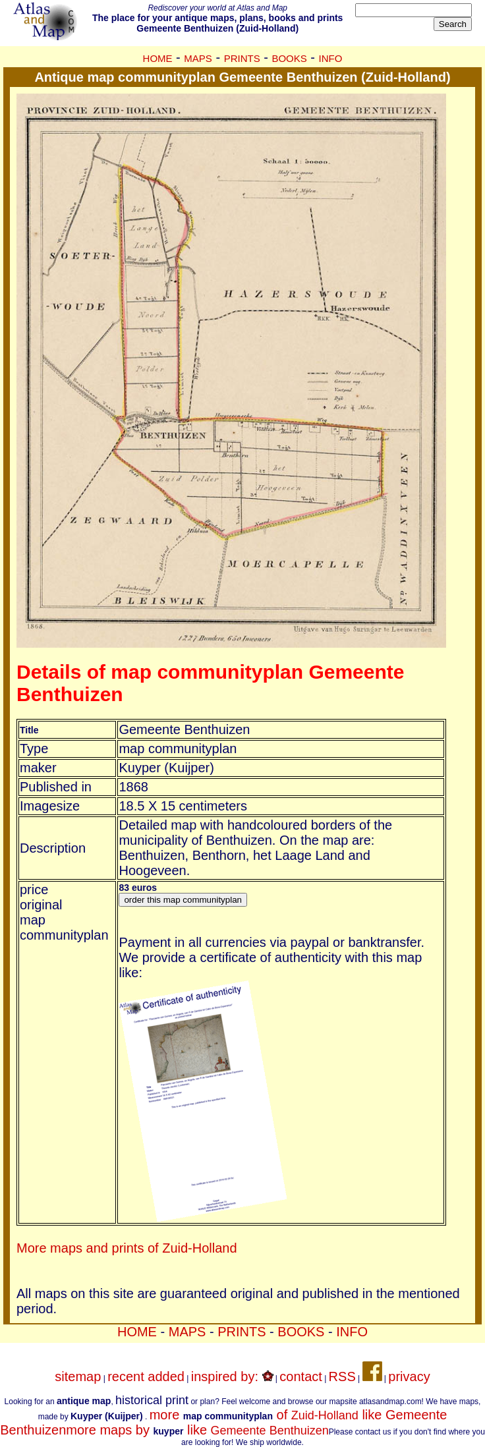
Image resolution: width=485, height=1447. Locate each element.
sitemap (78, 1376)
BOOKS (288, 58)
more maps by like (197, 1430)
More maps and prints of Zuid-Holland (126, 1248)
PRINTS (242, 58)
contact (300, 1376)
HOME (158, 58)
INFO (331, 58)
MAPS (198, 58)
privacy (409, 1376)
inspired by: (232, 1376)
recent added (146, 1376)
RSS (342, 1376)
